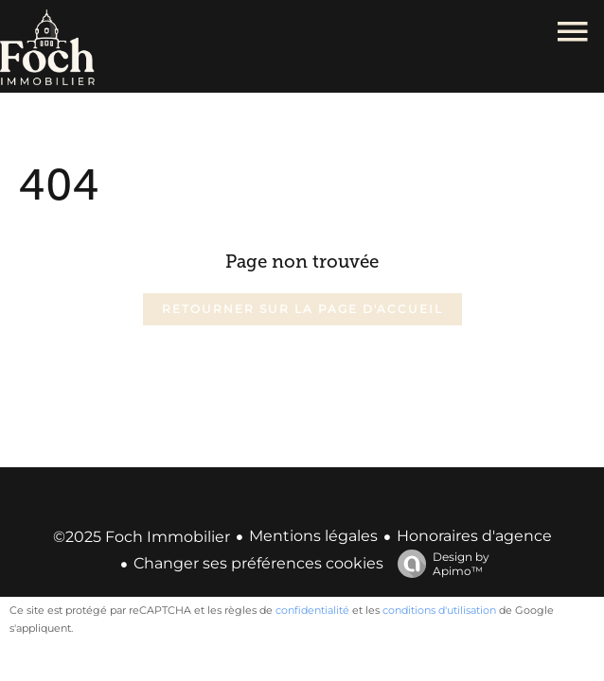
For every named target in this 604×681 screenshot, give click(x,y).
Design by (438, 564)
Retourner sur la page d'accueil (302, 309)
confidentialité (312, 610)
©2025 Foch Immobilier (141, 537)
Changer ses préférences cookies (258, 563)
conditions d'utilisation (439, 610)
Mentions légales (313, 536)
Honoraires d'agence (474, 536)
